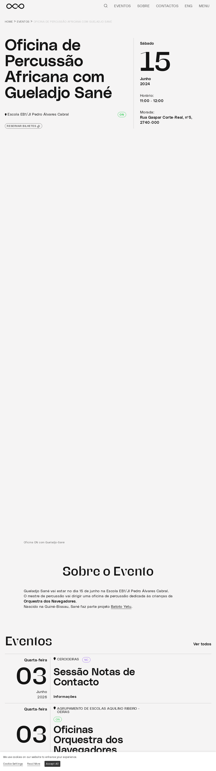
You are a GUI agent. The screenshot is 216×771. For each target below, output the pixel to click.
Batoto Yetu (121, 607)
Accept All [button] (52, 764)
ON (122, 114)
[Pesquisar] (106, 5)
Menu (204, 6)
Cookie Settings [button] (13, 764)
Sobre (143, 6)
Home (9, 21)
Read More (33, 764)
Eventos (122, 6)
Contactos (167, 6)
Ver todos (202, 644)
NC (86, 660)
